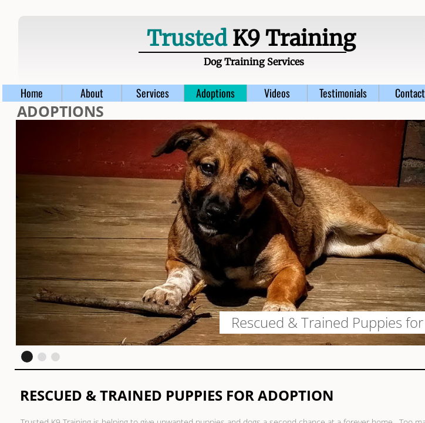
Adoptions (215, 92)
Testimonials (343, 92)
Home (32, 92)
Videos (277, 92)
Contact (410, 92)
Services (152, 92)
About (91, 92)
